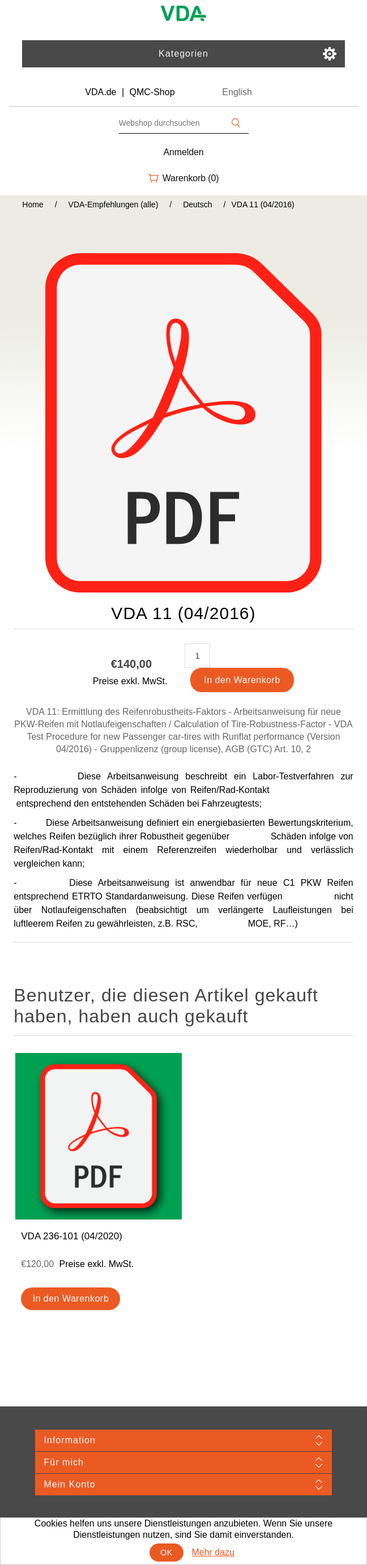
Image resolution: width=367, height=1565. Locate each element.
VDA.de (100, 92)
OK (166, 1552)
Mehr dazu (212, 1552)
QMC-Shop (152, 92)
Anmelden (184, 152)
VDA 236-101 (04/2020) (71, 1236)
